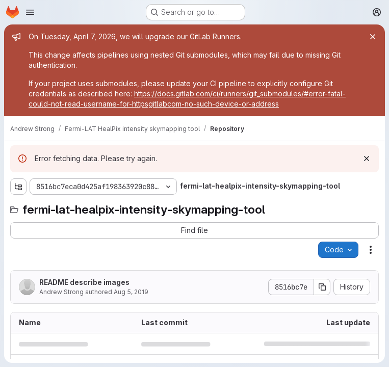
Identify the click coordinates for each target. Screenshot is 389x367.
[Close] (373, 37)
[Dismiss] (366, 158)
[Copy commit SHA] (322, 287)
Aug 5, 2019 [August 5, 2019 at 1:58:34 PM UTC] (131, 292)
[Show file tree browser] (18, 186)
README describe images (84, 282)
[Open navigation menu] (30, 12)
